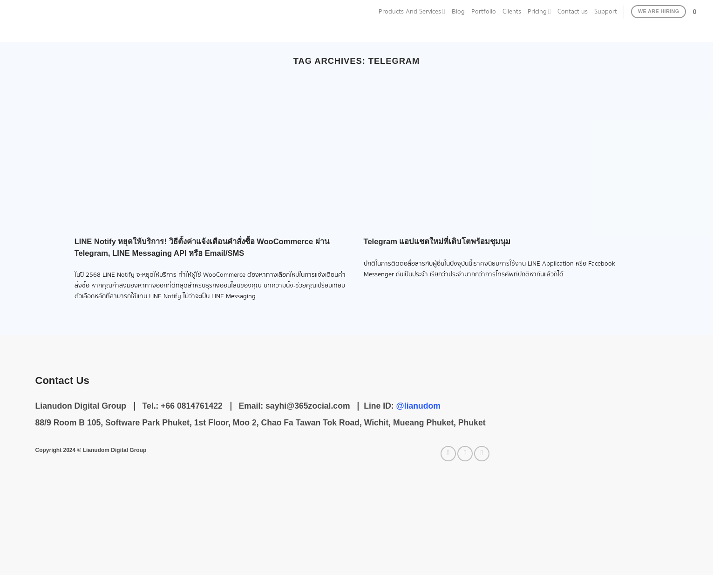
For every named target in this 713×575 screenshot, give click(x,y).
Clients (511, 11)
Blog (458, 11)
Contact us (572, 11)
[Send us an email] (465, 453)
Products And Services (412, 11)
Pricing (539, 11)
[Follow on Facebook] (448, 453)
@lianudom (418, 406)
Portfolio (483, 11)
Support (605, 11)
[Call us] (481, 453)
